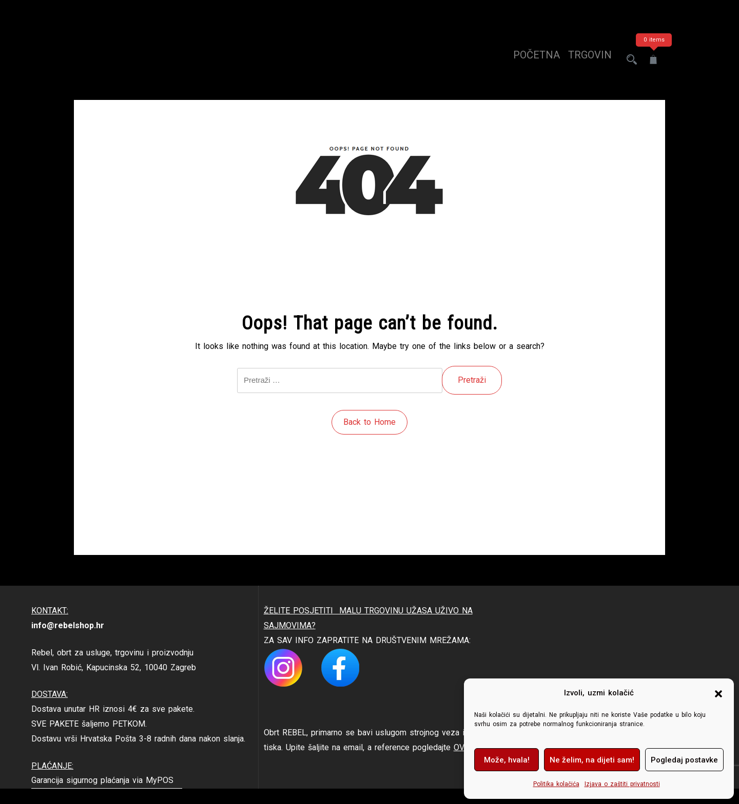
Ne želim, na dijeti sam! (592, 760)
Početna (527, 59)
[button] (718, 693)
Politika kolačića (556, 784)
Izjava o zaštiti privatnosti (622, 784)
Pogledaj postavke (684, 760)
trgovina (584, 59)
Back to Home (369, 422)
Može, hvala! (507, 760)
